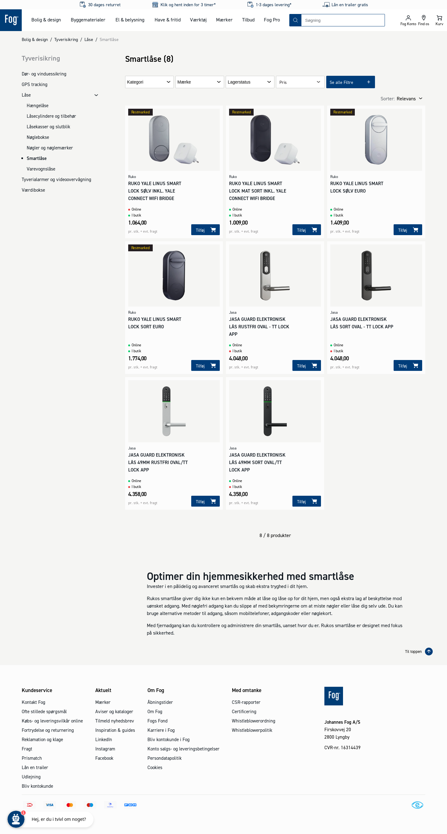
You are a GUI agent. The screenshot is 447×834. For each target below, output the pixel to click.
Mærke (184, 82)
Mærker (224, 19)
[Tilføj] (205, 229)
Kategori (135, 82)
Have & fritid (168, 19)
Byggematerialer (88, 19)
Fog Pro (272, 19)
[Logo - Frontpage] (11, 20)
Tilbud (248, 19)
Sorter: (388, 98)
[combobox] (343, 20)
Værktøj (198, 19)
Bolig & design (46, 19)
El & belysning (129, 19)
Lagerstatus (239, 82)
